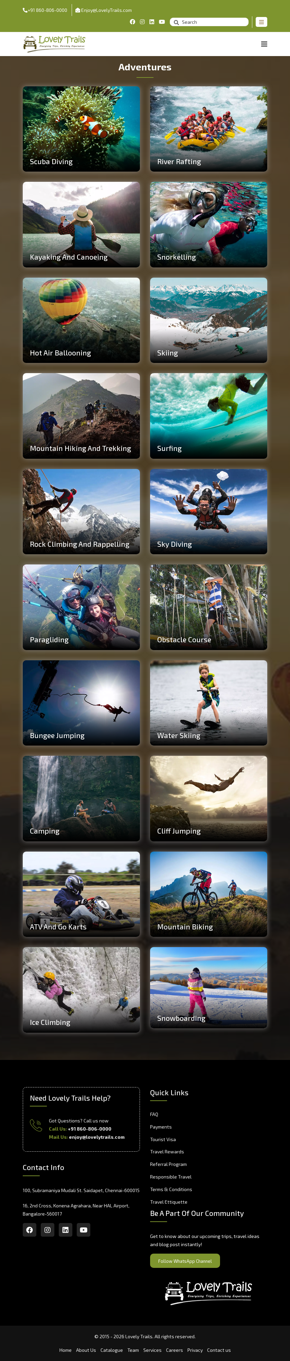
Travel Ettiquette (168, 1202)
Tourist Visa (163, 1139)
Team (133, 1350)
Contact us (219, 1350)
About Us (86, 1350)
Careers (174, 1350)
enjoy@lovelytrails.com (97, 1137)
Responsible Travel (171, 1177)
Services (152, 1350)
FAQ (154, 1114)
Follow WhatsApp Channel (185, 1261)
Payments (161, 1127)
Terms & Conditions (171, 1189)
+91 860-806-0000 (45, 10)
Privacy (195, 1350)
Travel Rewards (167, 1151)
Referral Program (168, 1164)
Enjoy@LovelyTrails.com (103, 10)
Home (65, 1350)
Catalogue (112, 1350)
